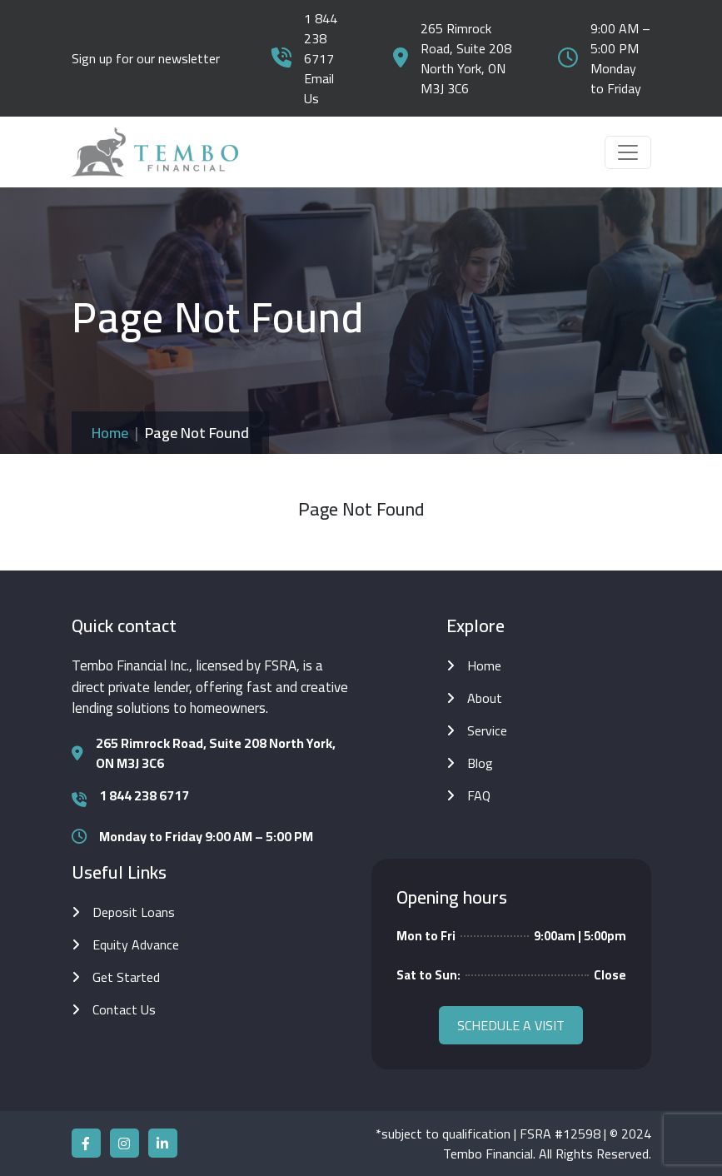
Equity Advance (135, 944)
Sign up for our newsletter (146, 58)
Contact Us (124, 1009)
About (484, 697)
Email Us (319, 88)
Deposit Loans (133, 911)
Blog (480, 762)
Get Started (126, 976)
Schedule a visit (511, 1025)
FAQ (478, 795)
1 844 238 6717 (320, 38)
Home (110, 432)
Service (487, 730)
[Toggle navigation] (628, 152)
